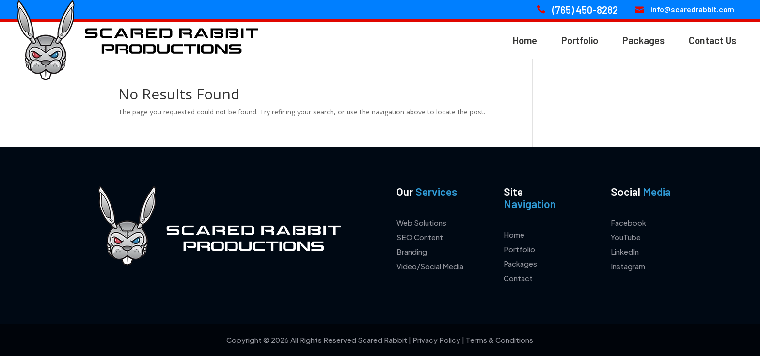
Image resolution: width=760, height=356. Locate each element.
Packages (643, 40)
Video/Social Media (429, 266)
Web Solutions (421, 222)
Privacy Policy (436, 339)
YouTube (626, 237)
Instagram (628, 266)
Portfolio (579, 40)
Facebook (628, 222)
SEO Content (419, 237)
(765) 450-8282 (585, 10)
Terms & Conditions (499, 339)
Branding (411, 251)
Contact (518, 278)
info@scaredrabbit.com (692, 9)
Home (525, 40)
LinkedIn (625, 251)
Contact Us (712, 40)
